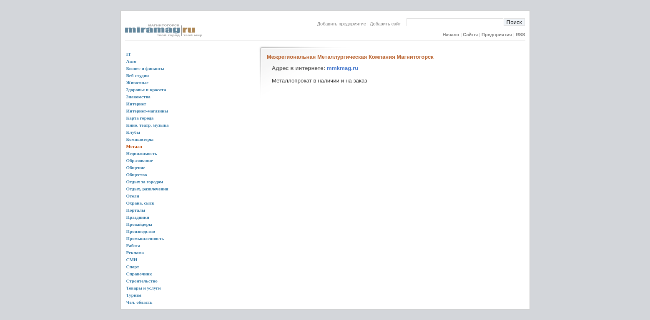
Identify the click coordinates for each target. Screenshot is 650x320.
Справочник (139, 273)
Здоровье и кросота (146, 89)
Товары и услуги (143, 287)
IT (128, 54)
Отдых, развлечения (147, 188)
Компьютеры (140, 139)
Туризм (134, 295)
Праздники (137, 217)
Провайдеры (139, 224)
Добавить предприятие (341, 23)
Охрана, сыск (140, 202)
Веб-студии (137, 75)
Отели (132, 195)
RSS (520, 34)
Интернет (136, 103)
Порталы (136, 210)
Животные (137, 82)
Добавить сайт (388, 23)
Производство (140, 231)
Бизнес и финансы (145, 68)
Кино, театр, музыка (147, 125)
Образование (139, 160)
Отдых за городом (144, 181)
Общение (136, 167)
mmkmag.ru (343, 68)
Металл (134, 146)
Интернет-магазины (147, 110)
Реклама (135, 252)
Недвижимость (141, 153)
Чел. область (139, 302)
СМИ (132, 259)
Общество (136, 174)
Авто (131, 61)
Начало (450, 34)
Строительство (142, 280)
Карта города (140, 117)
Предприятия (497, 34)
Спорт (132, 266)
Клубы (133, 132)
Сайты (470, 34)
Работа (133, 245)
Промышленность (145, 238)
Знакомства (138, 96)
